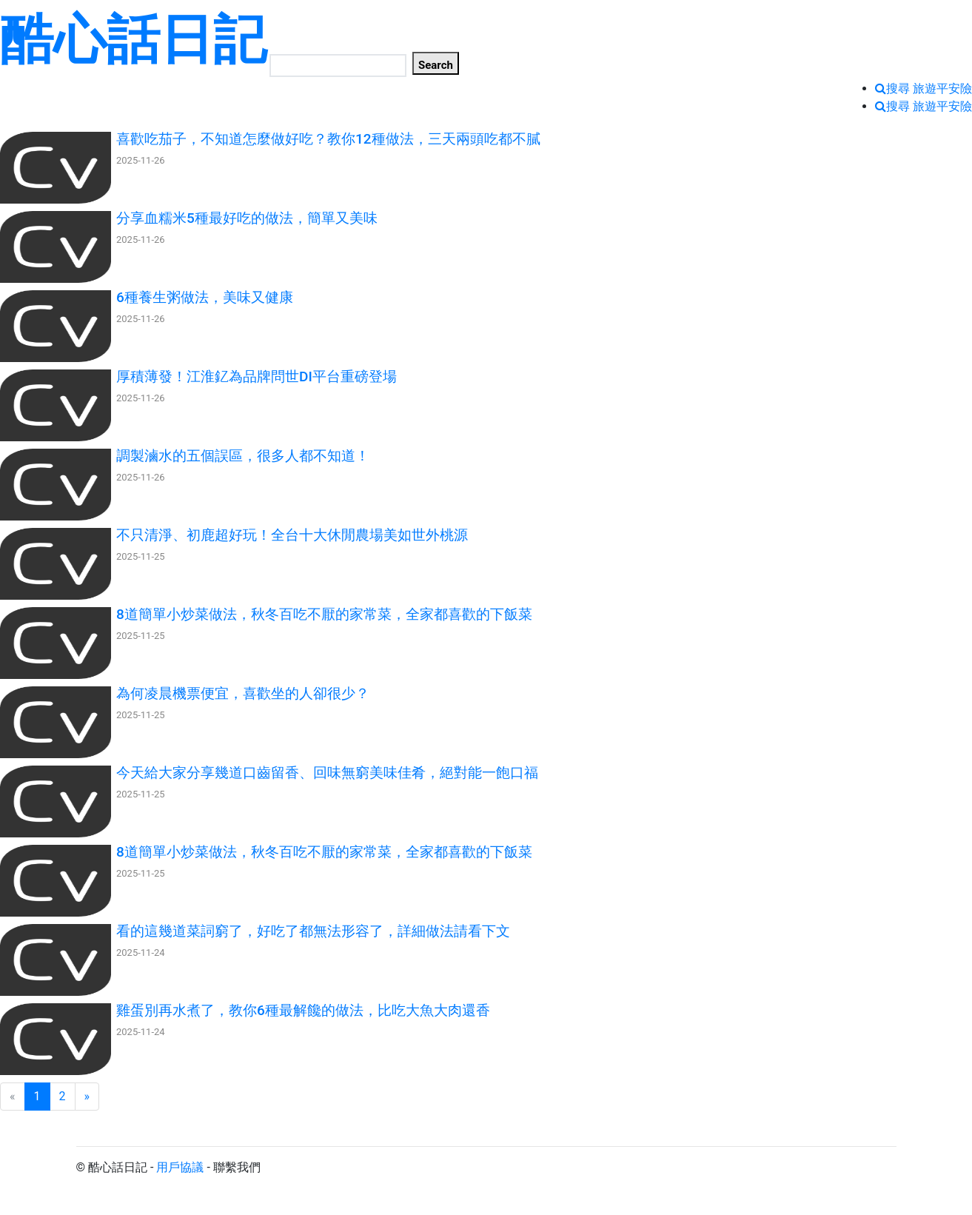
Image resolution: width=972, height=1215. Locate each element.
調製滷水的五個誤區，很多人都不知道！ (242, 455)
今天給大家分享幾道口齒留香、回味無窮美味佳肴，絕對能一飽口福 (327, 772)
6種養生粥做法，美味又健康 (204, 297)
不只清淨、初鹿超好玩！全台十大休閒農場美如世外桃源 (292, 534)
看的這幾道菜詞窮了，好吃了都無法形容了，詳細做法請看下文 (313, 931)
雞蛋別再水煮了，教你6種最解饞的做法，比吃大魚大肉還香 (303, 1010)
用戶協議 (180, 1167)
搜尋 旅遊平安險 (929, 89)
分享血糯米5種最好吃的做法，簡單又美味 (247, 218)
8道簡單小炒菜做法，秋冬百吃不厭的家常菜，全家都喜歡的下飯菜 (324, 614)
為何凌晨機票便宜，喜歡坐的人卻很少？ (242, 693)
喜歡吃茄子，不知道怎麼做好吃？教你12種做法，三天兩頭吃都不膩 (328, 138)
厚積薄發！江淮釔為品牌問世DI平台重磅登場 (256, 376)
